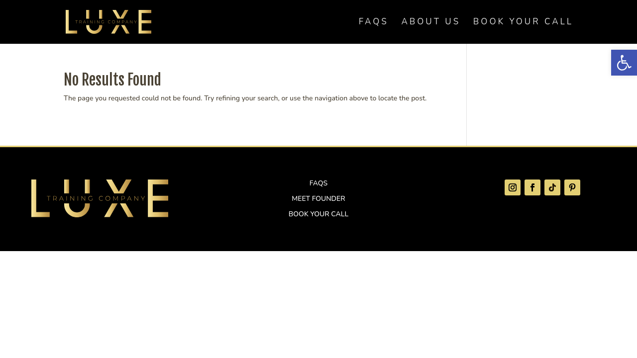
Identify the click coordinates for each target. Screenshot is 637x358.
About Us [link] (430, 22)
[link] (624, 63)
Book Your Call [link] (523, 22)
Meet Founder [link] (318, 198)
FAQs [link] (374, 22)
